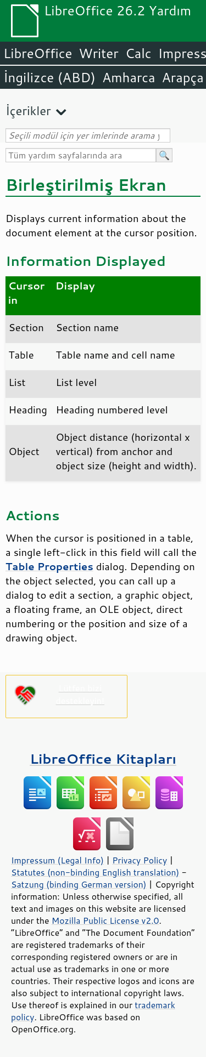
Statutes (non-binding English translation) (95, 872)
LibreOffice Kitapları (103, 758)
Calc (138, 53)
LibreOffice (37, 53)
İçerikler (28, 110)
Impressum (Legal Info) (57, 860)
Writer (98, 53)
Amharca (128, 77)
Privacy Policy (139, 860)
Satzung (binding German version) (79, 884)
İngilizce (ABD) (49, 77)
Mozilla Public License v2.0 (105, 920)
